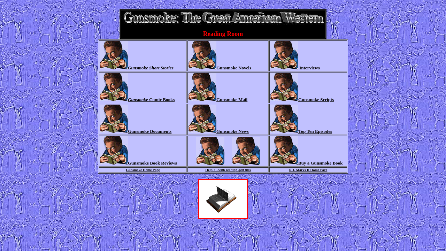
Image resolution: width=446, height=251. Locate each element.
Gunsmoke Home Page (143, 170)
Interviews (309, 67)
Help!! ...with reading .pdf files (228, 170)
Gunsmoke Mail (231, 99)
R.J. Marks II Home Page (308, 170)
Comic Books (151, 99)
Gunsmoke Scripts (316, 99)
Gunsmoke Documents (149, 131)
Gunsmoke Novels (233, 67)
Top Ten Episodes (315, 131)
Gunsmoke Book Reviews (152, 163)
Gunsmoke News (232, 131)
